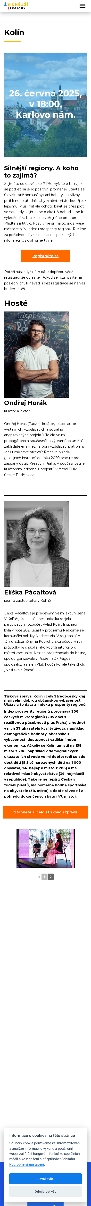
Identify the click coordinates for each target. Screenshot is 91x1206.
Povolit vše (45, 1179)
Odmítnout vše (45, 1191)
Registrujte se (46, 256)
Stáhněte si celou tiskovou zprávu (45, 812)
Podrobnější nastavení (26, 1164)
